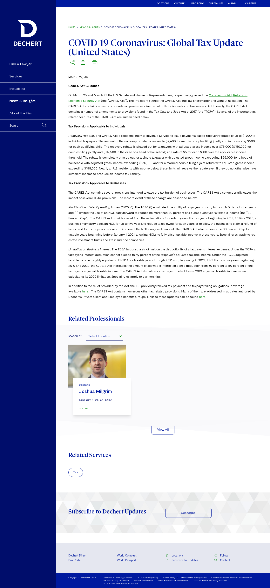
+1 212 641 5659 (102, 399)
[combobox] (104, 336)
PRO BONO (197, 3)
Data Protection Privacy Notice (193, 577)
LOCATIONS (163, 3)
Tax (75, 472)
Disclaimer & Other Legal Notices (118, 577)
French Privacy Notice (143, 580)
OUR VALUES (216, 3)
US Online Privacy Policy (147, 577)
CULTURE (179, 3)
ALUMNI (233, 3)
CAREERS (250, 3)
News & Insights (89, 27)
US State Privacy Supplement (116, 580)
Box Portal (74, 560)
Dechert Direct (77, 555)
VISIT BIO (84, 408)
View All (163, 429)
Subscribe (188, 513)
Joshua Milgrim (95, 391)
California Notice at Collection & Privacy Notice (231, 577)
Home (71, 27)
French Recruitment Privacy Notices (173, 580)
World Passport (126, 560)
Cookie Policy (169, 577)
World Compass (127, 555)
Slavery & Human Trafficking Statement (210, 580)
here (85, 291)
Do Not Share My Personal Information (121, 583)
